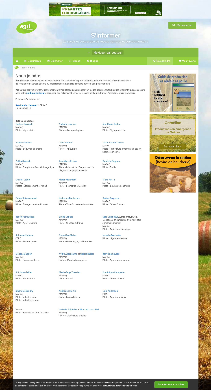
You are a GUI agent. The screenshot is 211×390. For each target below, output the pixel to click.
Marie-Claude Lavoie (113, 142)
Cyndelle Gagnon (111, 161)
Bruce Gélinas (66, 217)
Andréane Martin (67, 291)
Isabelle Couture (23, 142)
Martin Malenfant (67, 179)
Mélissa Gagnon (23, 254)
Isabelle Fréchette (111, 235)
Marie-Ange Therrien (69, 272)
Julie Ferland (65, 142)
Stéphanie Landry (24, 291)
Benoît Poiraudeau (24, 217)
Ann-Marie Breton (111, 124)
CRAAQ (145, 383)
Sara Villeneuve (110, 217)
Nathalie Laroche (67, 124)
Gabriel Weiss (87, 254)
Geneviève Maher (67, 235)
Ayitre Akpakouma (68, 254)
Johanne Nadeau (24, 235)
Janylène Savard (111, 254)
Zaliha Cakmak (22, 161)
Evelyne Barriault (24, 124)
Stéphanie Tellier (23, 272)
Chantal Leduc (22, 179)
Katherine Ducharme (69, 198)
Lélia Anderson (110, 291)
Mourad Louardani (89, 309)
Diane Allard (108, 179)
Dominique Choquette (113, 272)
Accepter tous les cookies (171, 384)
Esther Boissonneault (26, 198)
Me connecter (181, 25)
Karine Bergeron (110, 198)
